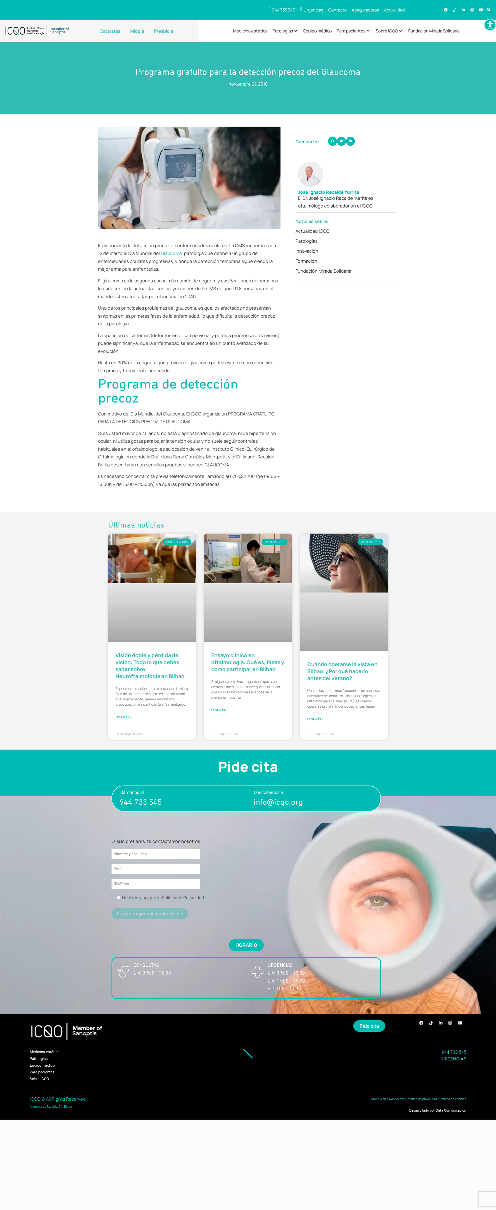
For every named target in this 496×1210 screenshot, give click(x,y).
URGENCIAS (454, 1062)
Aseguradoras (365, 10)
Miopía (137, 31)
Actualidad (394, 10)
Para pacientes (353, 31)
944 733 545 (141, 806)
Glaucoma (171, 253)
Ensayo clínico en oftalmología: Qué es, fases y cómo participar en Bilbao (247, 663)
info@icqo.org (278, 806)
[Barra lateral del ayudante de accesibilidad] (490, 25)
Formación (306, 261)
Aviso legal (396, 1102)
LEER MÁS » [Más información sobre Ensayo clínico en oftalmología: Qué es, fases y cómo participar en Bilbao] (219, 713)
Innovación (307, 251)
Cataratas (110, 31)
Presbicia (163, 31)
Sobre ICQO (389, 31)
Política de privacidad (422, 1102)
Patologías (284, 31)
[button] (489, 10)
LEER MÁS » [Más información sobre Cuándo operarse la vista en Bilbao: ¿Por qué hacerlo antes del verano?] (315, 722)
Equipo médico (317, 31)
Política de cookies (453, 1102)
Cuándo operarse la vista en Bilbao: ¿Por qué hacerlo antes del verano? (342, 672)
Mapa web (378, 1102)
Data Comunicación (451, 1114)
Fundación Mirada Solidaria (434, 31)
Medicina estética (250, 31)
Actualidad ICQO (313, 231)
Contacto (337, 10)
